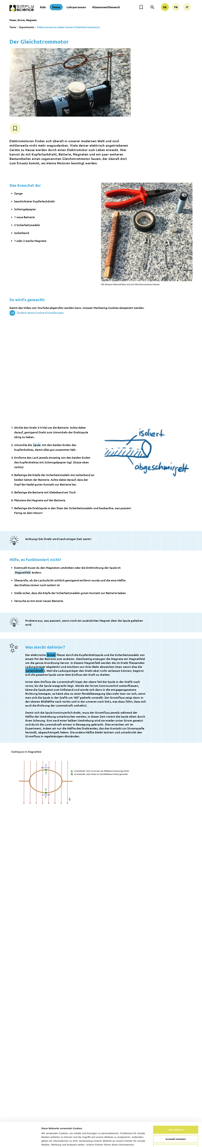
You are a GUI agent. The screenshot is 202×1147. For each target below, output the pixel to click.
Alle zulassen (175, 1105)
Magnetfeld (22, 572)
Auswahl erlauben (176, 1114)
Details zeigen (168, 1140)
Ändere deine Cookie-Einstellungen (36, 313)
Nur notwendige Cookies (176, 1124)
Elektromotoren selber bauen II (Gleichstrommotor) (68, 27)
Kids (43, 7)
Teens (56, 7)
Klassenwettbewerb (106, 7)
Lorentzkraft (34, 670)
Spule (37, 445)
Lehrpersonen (76, 7)
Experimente (26, 27)
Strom (51, 655)
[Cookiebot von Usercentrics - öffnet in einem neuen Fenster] (20, 1140)
